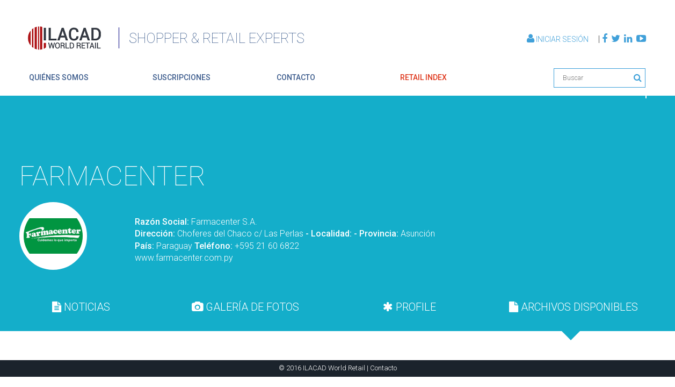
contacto (296, 77)
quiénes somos (59, 77)
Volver (621, 130)
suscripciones (182, 77)
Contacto (383, 368)
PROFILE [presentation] (409, 306)
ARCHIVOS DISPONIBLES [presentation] (573, 306)
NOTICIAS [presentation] (81, 306)
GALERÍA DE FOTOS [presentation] (245, 306)
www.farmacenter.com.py (184, 258)
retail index (423, 77)
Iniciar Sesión (558, 39)
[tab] (81, 306)
